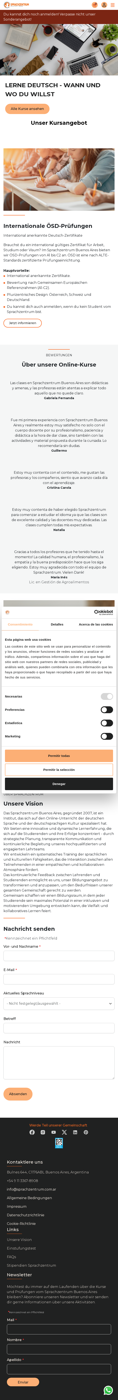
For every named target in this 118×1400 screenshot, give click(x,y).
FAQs (11, 1257)
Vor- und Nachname (20, 946)
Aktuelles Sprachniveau (23, 993)
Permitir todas (59, 756)
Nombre (14, 1340)
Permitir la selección (59, 769)
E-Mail (8, 970)
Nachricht (11, 1042)
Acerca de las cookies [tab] (96, 624)
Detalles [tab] (57, 624)
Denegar (59, 784)
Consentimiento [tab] (20, 624)
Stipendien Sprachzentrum (31, 1265)
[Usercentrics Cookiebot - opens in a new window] (94, 612)
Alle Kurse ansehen (27, 109)
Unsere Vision (19, 1240)
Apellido (14, 1360)
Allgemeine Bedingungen (29, 1198)
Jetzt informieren (22, 323)
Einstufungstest (21, 1248)
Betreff (9, 1019)
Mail (10, 1320)
